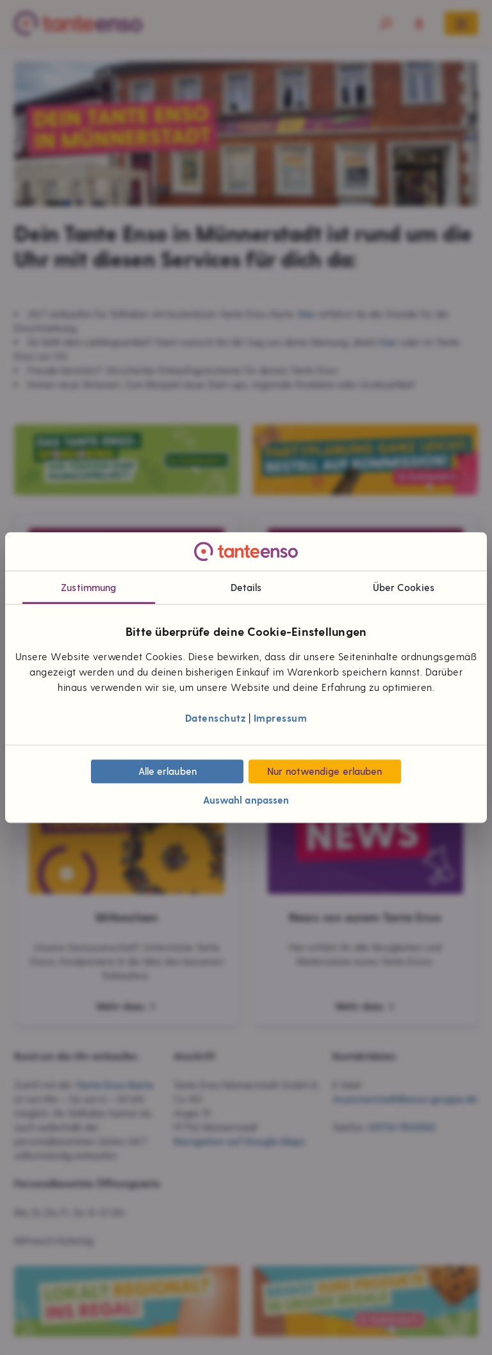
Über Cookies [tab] (403, 588)
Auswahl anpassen (246, 800)
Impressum (281, 718)
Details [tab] (246, 588)
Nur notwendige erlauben (324, 771)
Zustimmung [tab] (88, 588)
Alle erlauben (167, 771)
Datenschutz (215, 718)
